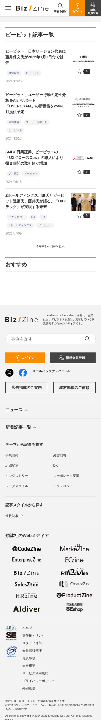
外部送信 (28, 688)
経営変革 (14, 73)
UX (33, 217)
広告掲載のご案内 (27, 387)
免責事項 (28, 658)
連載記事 (15, 516)
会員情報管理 (32, 651)
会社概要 (28, 666)
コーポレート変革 (66, 476)
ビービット (32, 73)
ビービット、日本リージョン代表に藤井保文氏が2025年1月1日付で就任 (35, 57)
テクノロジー (17, 217)
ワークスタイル (16, 486)
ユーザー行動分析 (36, 122)
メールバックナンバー (51, 371)
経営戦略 (59, 455)
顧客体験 (14, 122)
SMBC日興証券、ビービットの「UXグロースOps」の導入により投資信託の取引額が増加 (34, 157)
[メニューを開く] (8, 8)
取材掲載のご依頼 (74, 387)
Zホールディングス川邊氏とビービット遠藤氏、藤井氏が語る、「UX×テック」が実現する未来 (35, 201)
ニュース (17, 410)
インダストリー (16, 476)
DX (43, 217)
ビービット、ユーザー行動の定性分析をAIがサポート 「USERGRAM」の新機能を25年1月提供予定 (35, 103)
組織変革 (11, 465)
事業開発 (11, 455)
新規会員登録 (72, 358)
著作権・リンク (33, 635)
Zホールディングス (20, 225)
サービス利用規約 (35, 673)
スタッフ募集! (32, 643)
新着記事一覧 (21, 427)
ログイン (24, 358)
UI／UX (13, 173)
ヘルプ (27, 628)
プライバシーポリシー (38, 681)
